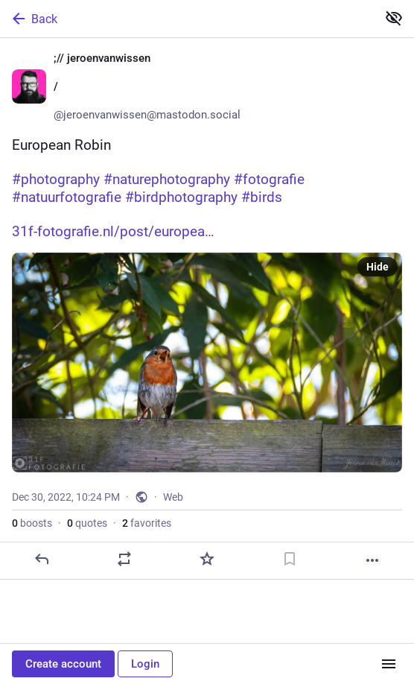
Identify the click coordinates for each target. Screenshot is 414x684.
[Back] (187, 18)
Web (173, 497)
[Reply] (42, 559)
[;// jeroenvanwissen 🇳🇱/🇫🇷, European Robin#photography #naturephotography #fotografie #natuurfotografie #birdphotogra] (207, 309)
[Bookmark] (290, 559)
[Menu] (388, 664)
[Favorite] (207, 559)
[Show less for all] (394, 18)
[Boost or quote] (124, 559)
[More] (372, 560)
